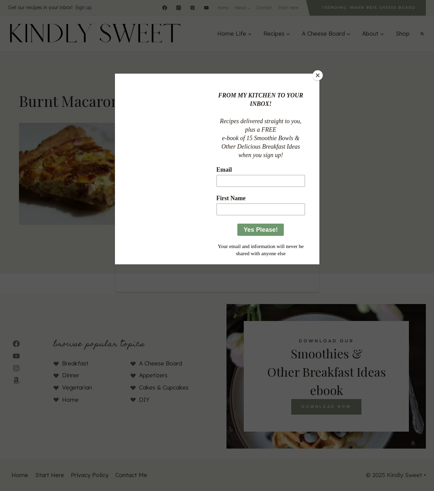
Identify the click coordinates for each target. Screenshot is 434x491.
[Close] (318, 75)
